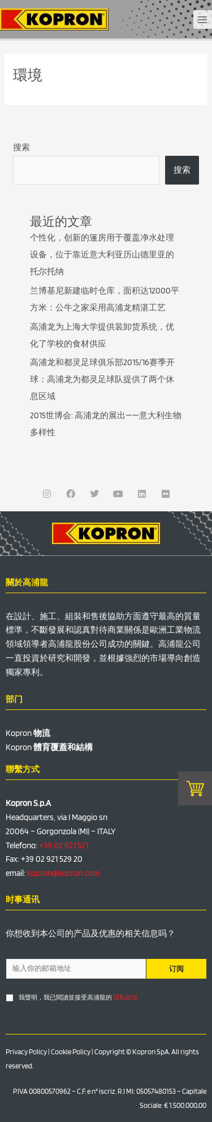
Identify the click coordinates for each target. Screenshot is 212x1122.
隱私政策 (125, 997)
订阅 (176, 969)
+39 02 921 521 (63, 845)
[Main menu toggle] (203, 19)
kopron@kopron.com (63, 873)
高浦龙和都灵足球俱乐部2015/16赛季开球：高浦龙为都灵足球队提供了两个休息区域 (102, 379)
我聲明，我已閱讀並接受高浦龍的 (78, 997)
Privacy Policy (26, 1052)
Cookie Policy (70, 1052)
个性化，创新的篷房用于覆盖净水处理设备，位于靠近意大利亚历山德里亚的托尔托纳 (102, 255)
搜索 (21, 147)
